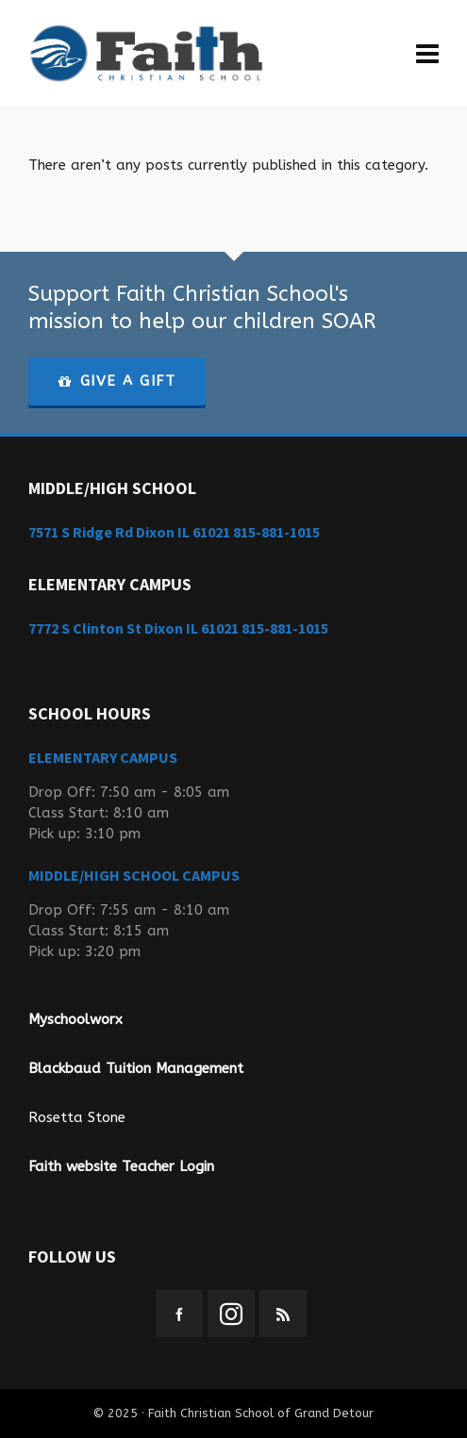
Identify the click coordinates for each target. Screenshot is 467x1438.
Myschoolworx (75, 1019)
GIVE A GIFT (116, 380)
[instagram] (231, 1313)
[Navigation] (427, 54)
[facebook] (179, 1313)
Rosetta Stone (76, 1117)
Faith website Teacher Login (121, 1166)
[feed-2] (283, 1313)
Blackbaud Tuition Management (135, 1068)
